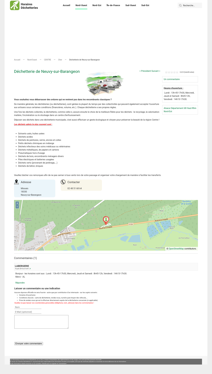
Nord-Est (96, 5)
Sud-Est (145, 5)
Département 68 (178, 108)
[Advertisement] (106, 30)
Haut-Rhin (191, 108)
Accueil (66, 5)
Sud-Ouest (130, 5)
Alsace (167, 108)
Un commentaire (172, 79)
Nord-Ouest (81, 5)
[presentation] (34, 335)
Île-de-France (113, 5)
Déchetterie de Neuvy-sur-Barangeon (47, 71)
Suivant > (155, 71)
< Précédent (145, 71)
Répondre (20, 282)
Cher (60, 60)
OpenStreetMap (176, 248)
